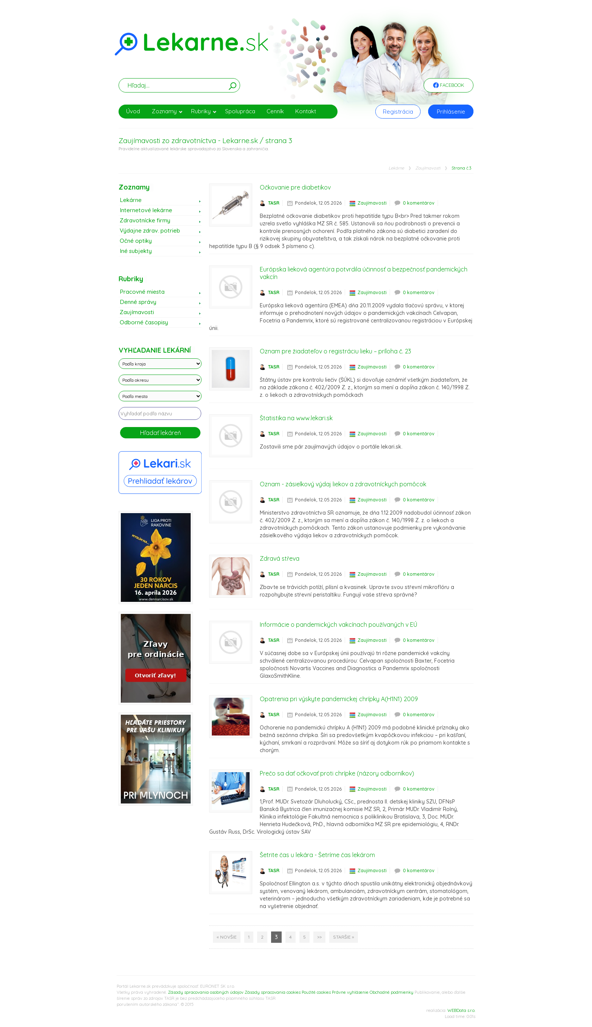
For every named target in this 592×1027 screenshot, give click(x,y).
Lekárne (396, 168)
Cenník (275, 111)
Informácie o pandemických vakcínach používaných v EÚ (338, 624)
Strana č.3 (462, 168)
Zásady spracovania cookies (273, 992)
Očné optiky (136, 240)
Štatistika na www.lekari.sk (296, 418)
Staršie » (343, 937)
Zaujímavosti (427, 168)
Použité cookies (316, 992)
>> (319, 937)
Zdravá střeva (279, 558)
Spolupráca (240, 111)
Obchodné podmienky (391, 992)
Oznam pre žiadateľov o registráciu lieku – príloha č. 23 (335, 351)
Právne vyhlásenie (350, 992)
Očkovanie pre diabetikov (295, 187)
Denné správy (138, 301)
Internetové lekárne (146, 210)
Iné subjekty (136, 250)
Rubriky (204, 111)
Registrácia (398, 111)
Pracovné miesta (142, 291)
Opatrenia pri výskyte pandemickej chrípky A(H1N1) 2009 (339, 699)
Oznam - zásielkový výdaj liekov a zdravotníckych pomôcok (343, 484)
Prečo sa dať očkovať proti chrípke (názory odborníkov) (337, 773)
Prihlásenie (451, 111)
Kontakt (305, 111)
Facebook (448, 85)
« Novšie (227, 937)
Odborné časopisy (144, 322)
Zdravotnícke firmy (145, 220)
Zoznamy (167, 111)
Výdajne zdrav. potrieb (150, 230)
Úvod (133, 111)
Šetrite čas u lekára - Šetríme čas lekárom (317, 855)
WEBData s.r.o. (461, 1010)
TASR (273, 203)
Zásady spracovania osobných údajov (206, 992)
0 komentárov (419, 203)
